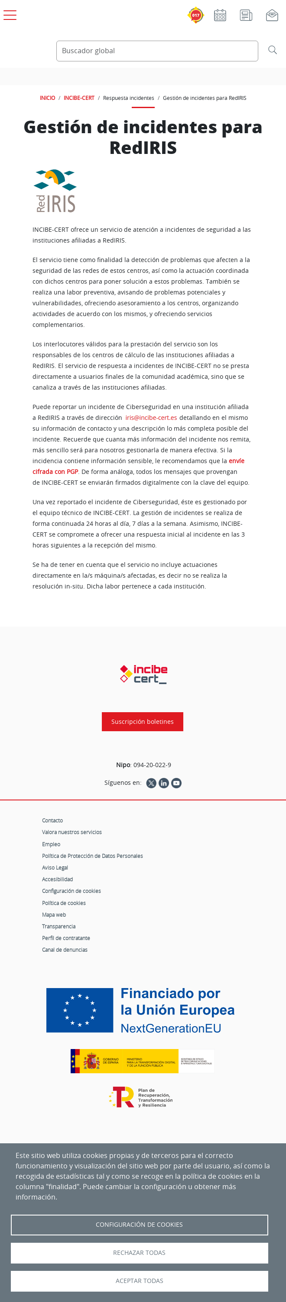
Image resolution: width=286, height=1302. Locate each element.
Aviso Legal (55, 867)
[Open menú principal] (8, 13)
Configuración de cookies (71, 890)
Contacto (52, 820)
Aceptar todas (139, 1281)
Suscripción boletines (142, 722)
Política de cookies (64, 902)
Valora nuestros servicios (72, 832)
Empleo (51, 844)
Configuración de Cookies (139, 1224)
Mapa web (54, 914)
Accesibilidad (57, 879)
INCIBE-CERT (79, 97)
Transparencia (58, 926)
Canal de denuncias (65, 949)
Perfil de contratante (66, 937)
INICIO (47, 97)
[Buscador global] (157, 51)
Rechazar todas (139, 1253)
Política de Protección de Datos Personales (92, 855)
